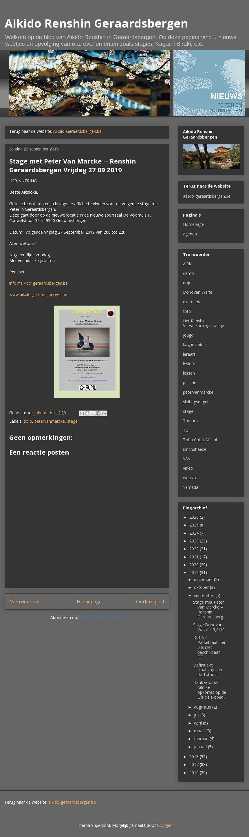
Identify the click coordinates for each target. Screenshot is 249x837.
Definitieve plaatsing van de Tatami (207, 670)
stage (72, 421)
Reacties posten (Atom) (101, 617)
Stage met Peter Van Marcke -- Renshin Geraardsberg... (209, 609)
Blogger (164, 825)
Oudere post (150, 601)
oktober (202, 587)
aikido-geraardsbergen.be (206, 196)
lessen (189, 373)
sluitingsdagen (196, 401)
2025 (194, 525)
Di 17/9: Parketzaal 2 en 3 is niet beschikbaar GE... (209, 647)
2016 (194, 772)
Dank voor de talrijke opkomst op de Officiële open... (209, 690)
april (198, 723)
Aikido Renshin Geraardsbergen (96, 23)
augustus (203, 707)
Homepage (89, 601)
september (204, 595)
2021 (194, 557)
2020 (194, 564)
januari (201, 746)
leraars (189, 354)
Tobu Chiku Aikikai (200, 439)
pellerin (189, 382)
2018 (194, 756)
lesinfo (189, 363)
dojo (27, 421)
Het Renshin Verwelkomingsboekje (203, 323)
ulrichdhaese (194, 449)
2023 (194, 541)
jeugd (188, 335)
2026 (194, 517)
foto (187, 311)
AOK (187, 263)
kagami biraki (195, 344)
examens (191, 301)
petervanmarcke (49, 421)
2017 (194, 764)
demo (188, 273)
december (204, 579)
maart (200, 730)
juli (197, 715)
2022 (194, 548)
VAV (186, 458)
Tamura (190, 420)
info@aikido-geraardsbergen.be (38, 283)
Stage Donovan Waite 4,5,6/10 (209, 627)
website (190, 477)
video (188, 468)
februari (202, 738)
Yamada (190, 487)
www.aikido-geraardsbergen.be (38, 294)
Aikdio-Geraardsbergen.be (77, 131)
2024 (194, 533)
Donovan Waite (197, 292)
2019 (194, 572)
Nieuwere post (25, 601)
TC (185, 430)
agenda (190, 234)
